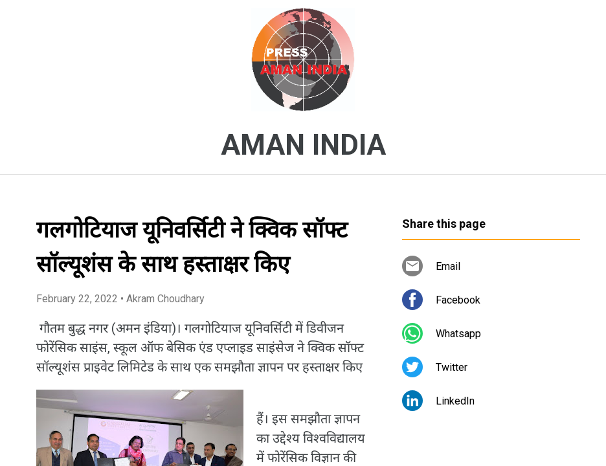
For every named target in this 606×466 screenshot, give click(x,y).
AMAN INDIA (303, 145)
